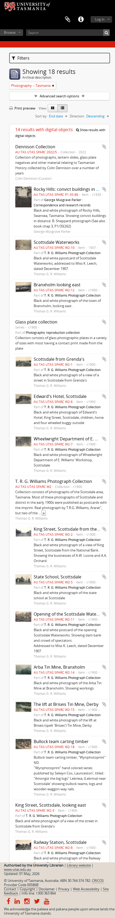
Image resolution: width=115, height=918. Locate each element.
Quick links (80, 19)
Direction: (77, 116)
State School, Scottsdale (57, 577)
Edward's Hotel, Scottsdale (60, 396)
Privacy (63, 889)
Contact (10, 889)
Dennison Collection (35, 147)
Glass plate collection (36, 322)
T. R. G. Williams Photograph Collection (72, 253)
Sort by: (41, 116)
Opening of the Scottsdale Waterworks (72, 614)
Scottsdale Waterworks (56, 242)
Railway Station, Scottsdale (60, 842)
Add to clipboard (104, 146)
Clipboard (67, 19)
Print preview (22, 108)
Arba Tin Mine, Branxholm (59, 667)
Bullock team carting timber (61, 741)
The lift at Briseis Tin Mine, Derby (66, 704)
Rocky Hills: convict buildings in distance (73, 189)
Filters (20, 58)
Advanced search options (59, 96)
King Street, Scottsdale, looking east (50, 805)
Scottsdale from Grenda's (59, 359)
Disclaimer (47, 889)
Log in (99, 19)
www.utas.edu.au (17, 869)
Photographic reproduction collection (53, 332)
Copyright (27, 889)
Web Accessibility (86, 889)
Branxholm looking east (57, 285)
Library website (79, 865)
